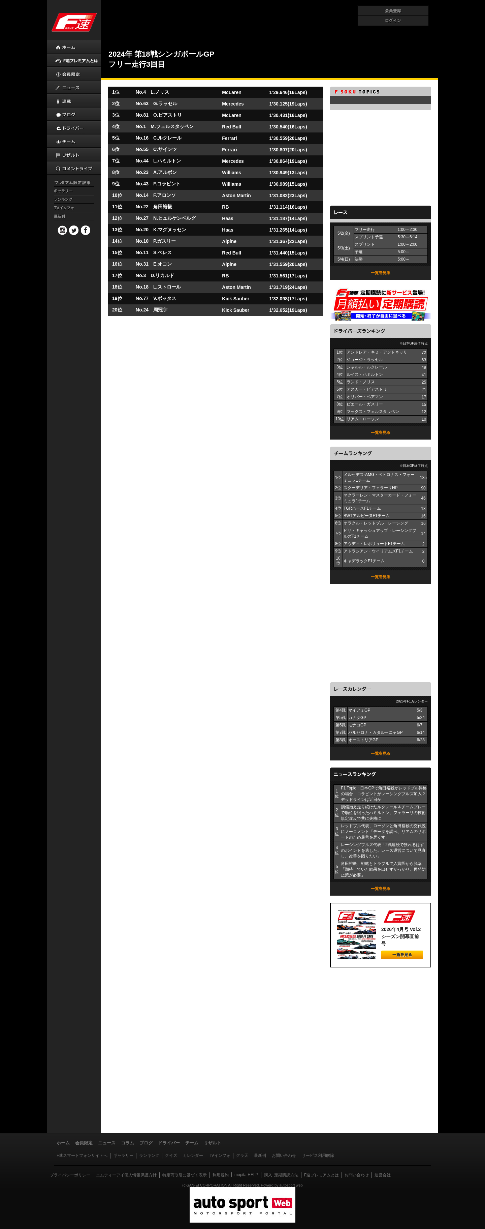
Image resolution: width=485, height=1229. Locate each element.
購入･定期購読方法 (281, 1175)
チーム (191, 1142)
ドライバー (169, 1142)
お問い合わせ (284, 1155)
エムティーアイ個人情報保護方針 (126, 1175)
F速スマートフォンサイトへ (82, 1155)
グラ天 (242, 1155)
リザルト (212, 1142)
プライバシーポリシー (70, 1175)
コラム (127, 1142)
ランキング (149, 1155)
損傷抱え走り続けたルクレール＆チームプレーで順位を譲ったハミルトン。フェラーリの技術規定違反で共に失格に (383, 813)
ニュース (107, 1142)
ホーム (63, 1142)
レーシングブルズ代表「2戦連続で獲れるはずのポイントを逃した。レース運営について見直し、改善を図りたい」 (383, 850)
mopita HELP (246, 1174)
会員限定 (84, 1142)
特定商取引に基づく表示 (184, 1175)
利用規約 (221, 1175)
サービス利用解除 (318, 1155)
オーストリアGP (363, 740)
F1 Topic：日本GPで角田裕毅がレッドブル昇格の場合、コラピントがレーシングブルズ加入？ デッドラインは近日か (383, 794)
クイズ (171, 1155)
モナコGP (357, 725)
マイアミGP (359, 710)
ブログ (146, 1142)
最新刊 (260, 1155)
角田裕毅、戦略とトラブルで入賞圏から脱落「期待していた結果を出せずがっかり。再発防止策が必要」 (383, 869)
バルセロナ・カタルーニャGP (375, 732)
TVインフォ (219, 1155)
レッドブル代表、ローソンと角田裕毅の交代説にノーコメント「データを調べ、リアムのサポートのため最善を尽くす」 (383, 831)
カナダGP (357, 717)
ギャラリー (123, 1155)
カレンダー (193, 1155)
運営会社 (383, 1175)
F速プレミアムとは (321, 1175)
